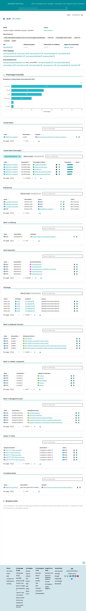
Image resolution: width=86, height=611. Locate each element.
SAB (8, 576)
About (33, 3)
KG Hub (47, 581)
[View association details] (79, 137)
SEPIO (27, 591)
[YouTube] (78, 576)
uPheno (28, 576)
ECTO (27, 594)
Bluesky (58, 584)
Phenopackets (40, 593)
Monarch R (20, 581)
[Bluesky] (72, 578)
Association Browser (19, 606)
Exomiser (38, 573)
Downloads (19, 573)
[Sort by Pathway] (37, 234)
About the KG (20, 597)
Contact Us (10, 578)
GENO (27, 589)
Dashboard (19, 603)
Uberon (28, 573)
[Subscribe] (65, 576)
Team (8, 573)
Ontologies (50, 3)
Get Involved (58, 571)
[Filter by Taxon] (33, 156)
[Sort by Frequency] (72, 162)
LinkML (37, 578)
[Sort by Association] (31, 134)
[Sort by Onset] (80, 162)
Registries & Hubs (72, 3)
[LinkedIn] (75, 576)
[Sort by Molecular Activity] (35, 336)
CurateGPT (39, 591)
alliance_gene (68, 47)
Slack (57, 573)
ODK (37, 586)
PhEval (37, 575)
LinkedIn (58, 578)
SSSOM (38, 581)
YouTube (58, 581)
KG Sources (19, 600)
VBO (27, 586)
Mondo (28, 571)
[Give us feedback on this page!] (83, 562)
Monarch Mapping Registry (47, 577)
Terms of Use (20, 592)
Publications (10, 581)
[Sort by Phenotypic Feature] (46, 162)
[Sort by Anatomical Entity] (42, 262)
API (17, 575)
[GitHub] (73, 576)
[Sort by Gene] (8, 134)
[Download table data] (38, 141)
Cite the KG (19, 595)
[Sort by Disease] (41, 134)
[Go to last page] (35, 178)
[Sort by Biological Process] (40, 410)
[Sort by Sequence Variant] (16, 447)
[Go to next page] (32, 178)
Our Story (9, 571)
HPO (27, 578)
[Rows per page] (12, 141)
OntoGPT (38, 588)
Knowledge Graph (41, 3)
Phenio (28, 581)
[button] (69, 164)
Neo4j (18, 578)
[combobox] (43, 8)
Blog (57, 576)
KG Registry (48, 584)
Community (81, 3)
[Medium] (70, 576)
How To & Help (20, 586)
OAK (37, 583)
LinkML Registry (47, 587)
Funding (9, 584)
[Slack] (68, 576)
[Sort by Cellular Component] (51, 373)
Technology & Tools (60, 3)
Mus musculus (48, 30)
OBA (27, 584)
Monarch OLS (49, 573)
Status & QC (20, 583)
